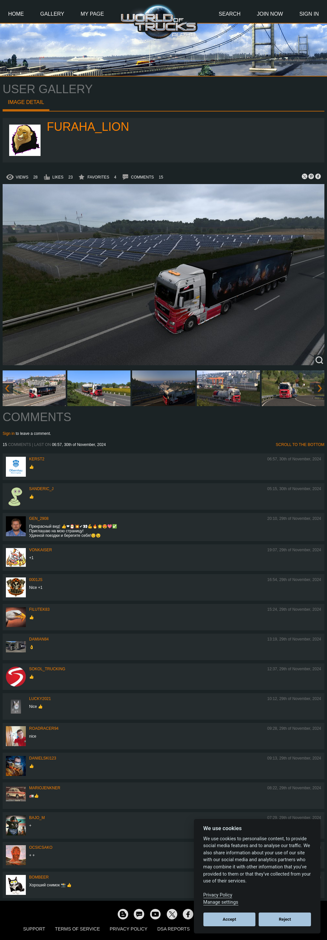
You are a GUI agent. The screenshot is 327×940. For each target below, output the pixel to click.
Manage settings (220, 902)
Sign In (309, 14)
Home (16, 14)
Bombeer (39, 877)
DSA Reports (173, 928)
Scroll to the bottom (300, 444)
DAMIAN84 (39, 639)
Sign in (9, 433)
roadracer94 (44, 728)
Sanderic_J (41, 489)
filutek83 (39, 609)
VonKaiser (40, 550)
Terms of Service (77, 928)
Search (230, 14)
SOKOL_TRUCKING (47, 669)
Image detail (26, 102)
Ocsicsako (40, 847)
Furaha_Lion (88, 126)
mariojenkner (44, 788)
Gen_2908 (38, 518)
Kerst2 (36, 459)
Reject (285, 919)
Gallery (52, 14)
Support (34, 928)
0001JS (36, 579)
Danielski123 (42, 758)
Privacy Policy (128, 928)
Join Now (270, 14)
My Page (92, 14)
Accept (229, 919)
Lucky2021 (40, 698)
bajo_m (37, 817)
